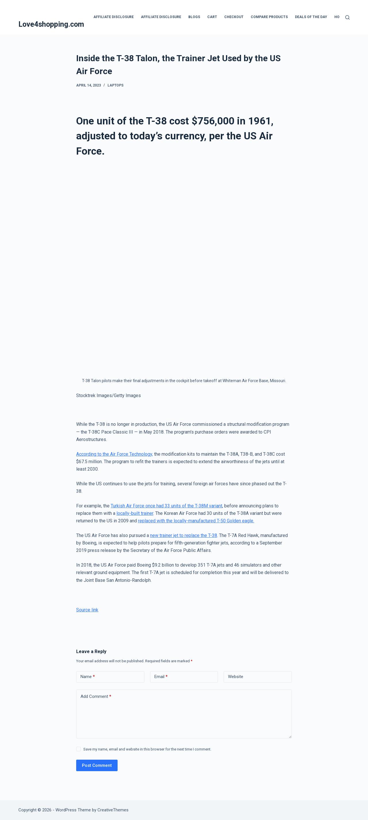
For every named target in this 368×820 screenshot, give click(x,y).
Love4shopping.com (51, 24)
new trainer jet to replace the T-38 (183, 535)
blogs (194, 17)
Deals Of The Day (311, 17)
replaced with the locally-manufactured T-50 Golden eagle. (196, 520)
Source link (87, 610)
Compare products (269, 17)
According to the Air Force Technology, (114, 454)
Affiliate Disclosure (113, 17)
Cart (212, 17)
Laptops (116, 85)
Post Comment (97, 765)
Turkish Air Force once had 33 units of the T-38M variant (166, 506)
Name (87, 676)
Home (339, 17)
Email (161, 676)
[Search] (347, 17)
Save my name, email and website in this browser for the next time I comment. (147, 749)
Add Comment (95, 696)
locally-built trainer (134, 513)
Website (235, 676)
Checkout (234, 17)
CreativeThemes (113, 810)
